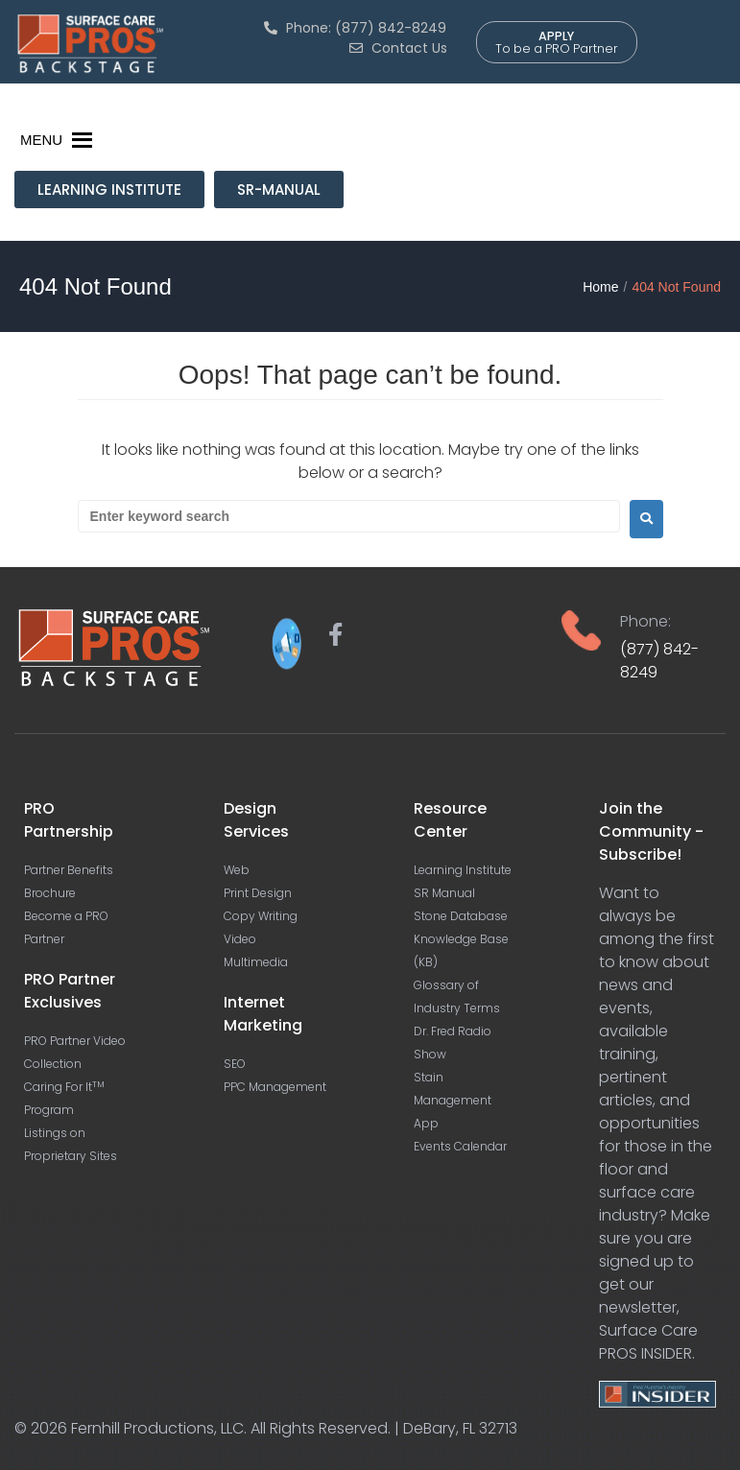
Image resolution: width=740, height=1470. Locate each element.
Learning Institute (463, 870)
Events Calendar (460, 1146)
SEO (235, 1063)
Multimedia (256, 962)
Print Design (258, 893)
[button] (41, 140)
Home (600, 287)
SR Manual (444, 893)
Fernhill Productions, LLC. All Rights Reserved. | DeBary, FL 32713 (294, 1428)
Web (237, 870)
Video (240, 939)
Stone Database (461, 916)
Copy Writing (261, 916)
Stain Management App (452, 1100)
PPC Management (275, 1087)
